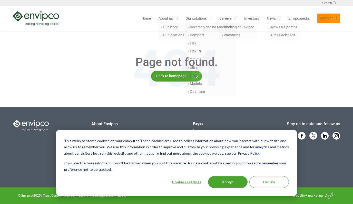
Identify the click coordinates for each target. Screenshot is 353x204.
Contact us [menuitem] (318, 18)
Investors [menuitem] (237, 18)
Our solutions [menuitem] (182, 18)
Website (299, 195)
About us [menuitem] (152, 18)
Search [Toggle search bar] (329, 3)
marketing (315, 195)
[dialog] (176, 163)
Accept (228, 182)
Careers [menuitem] (211, 18)
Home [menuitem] (132, 18)
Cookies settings (186, 182)
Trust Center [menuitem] (52, 195)
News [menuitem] (257, 18)
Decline (269, 182)
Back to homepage (171, 76)
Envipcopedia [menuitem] (285, 18)
